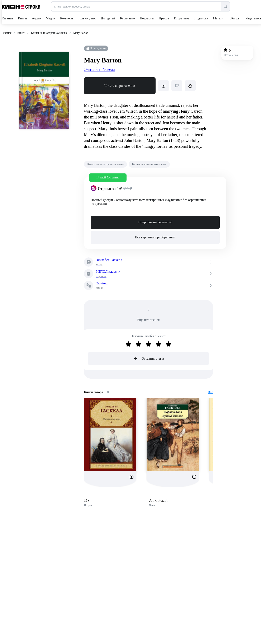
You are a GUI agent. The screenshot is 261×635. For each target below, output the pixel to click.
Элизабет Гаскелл (99, 69)
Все (210, 392)
